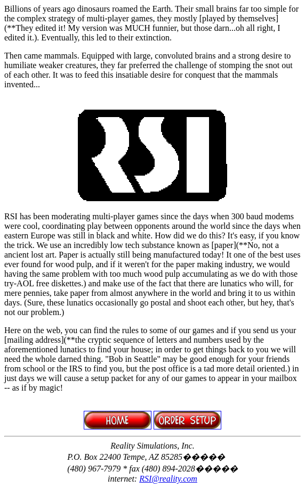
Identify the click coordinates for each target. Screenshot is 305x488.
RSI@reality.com (168, 478)
